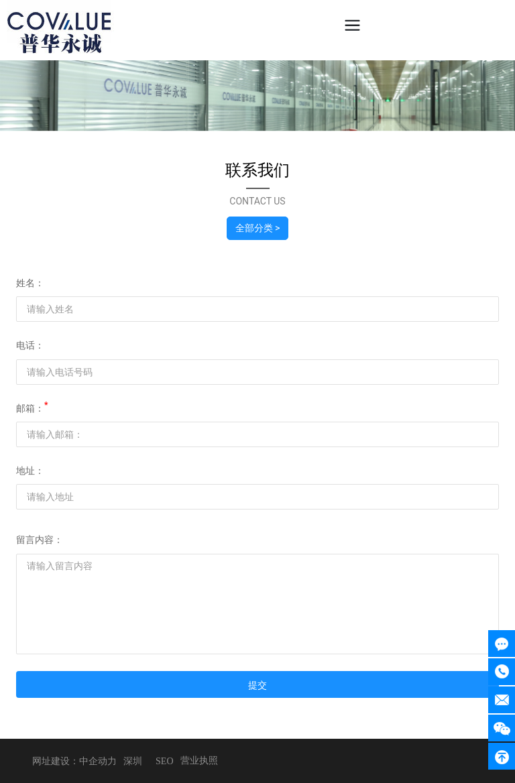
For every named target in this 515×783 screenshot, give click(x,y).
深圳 (132, 761)
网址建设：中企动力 (74, 761)
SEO (164, 761)
